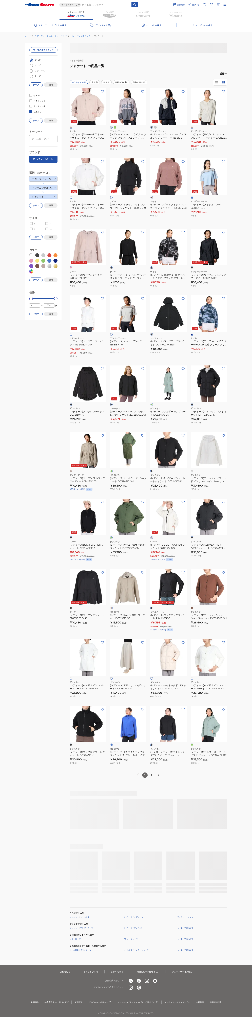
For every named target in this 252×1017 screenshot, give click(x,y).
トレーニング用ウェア (80, 36)
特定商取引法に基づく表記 (57, 1002)
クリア (36, 84)
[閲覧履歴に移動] (204, 4)
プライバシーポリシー (99, 1002)
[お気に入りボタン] (102, 92)
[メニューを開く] (224, 4)
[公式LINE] (139, 988)
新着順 (106, 82)
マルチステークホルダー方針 (177, 1002)
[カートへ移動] (218, 5)
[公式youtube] (155, 981)
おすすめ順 (79, 82)
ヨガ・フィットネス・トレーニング (51, 36)
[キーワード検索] (134, 4)
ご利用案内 (65, 971)
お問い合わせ (117, 971)
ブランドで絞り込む (43, 159)
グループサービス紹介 (182, 971)
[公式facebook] (139, 981)
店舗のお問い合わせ (148, 971)
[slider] (31, 298)
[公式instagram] (147, 981)
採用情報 (215, 1002)
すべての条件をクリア (43, 50)
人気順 (95, 82)
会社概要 (200, 1002)
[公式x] (131, 981)
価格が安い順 (121, 82)
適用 (51, 84)
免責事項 (78, 1002)
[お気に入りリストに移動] (211, 5)
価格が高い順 (139, 82)
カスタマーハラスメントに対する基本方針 (138, 1002)
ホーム (28, 36)
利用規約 (35, 1002)
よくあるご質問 (91, 971)
